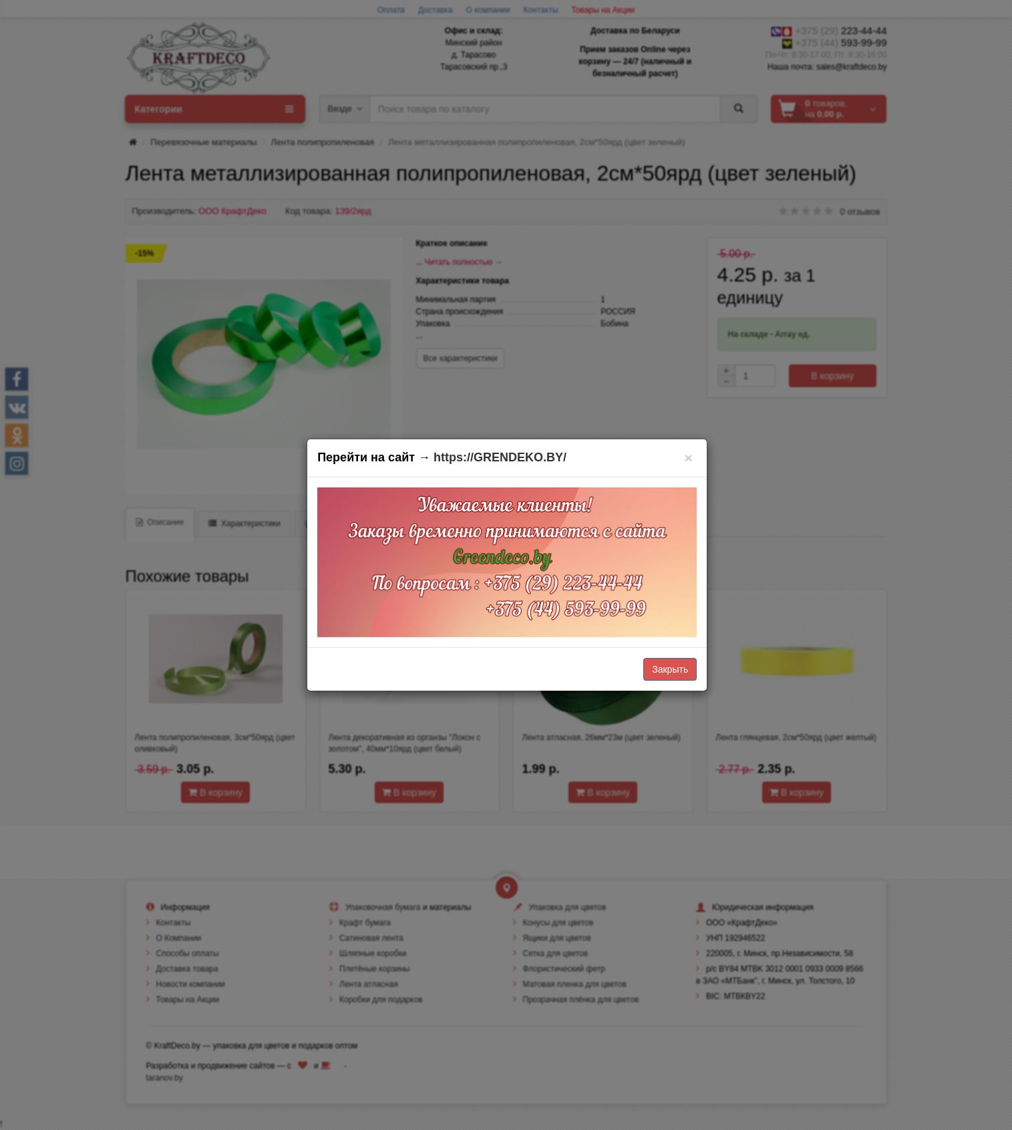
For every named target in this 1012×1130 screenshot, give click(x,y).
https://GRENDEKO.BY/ (500, 457)
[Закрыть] (688, 457)
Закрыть (670, 669)
